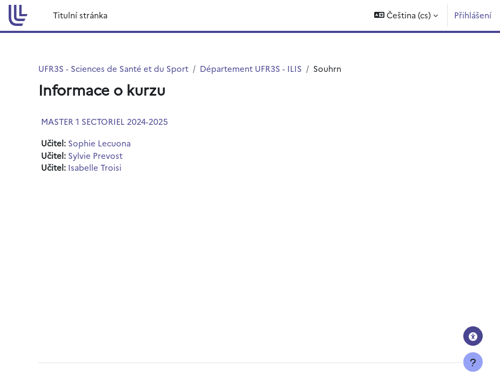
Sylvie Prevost (95, 155)
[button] (406, 15)
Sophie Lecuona (99, 143)
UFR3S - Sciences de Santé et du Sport (113, 68)
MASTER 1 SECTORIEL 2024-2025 (104, 121)
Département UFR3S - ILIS (251, 68)
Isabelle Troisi (94, 167)
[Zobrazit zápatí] (473, 362)
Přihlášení (472, 15)
